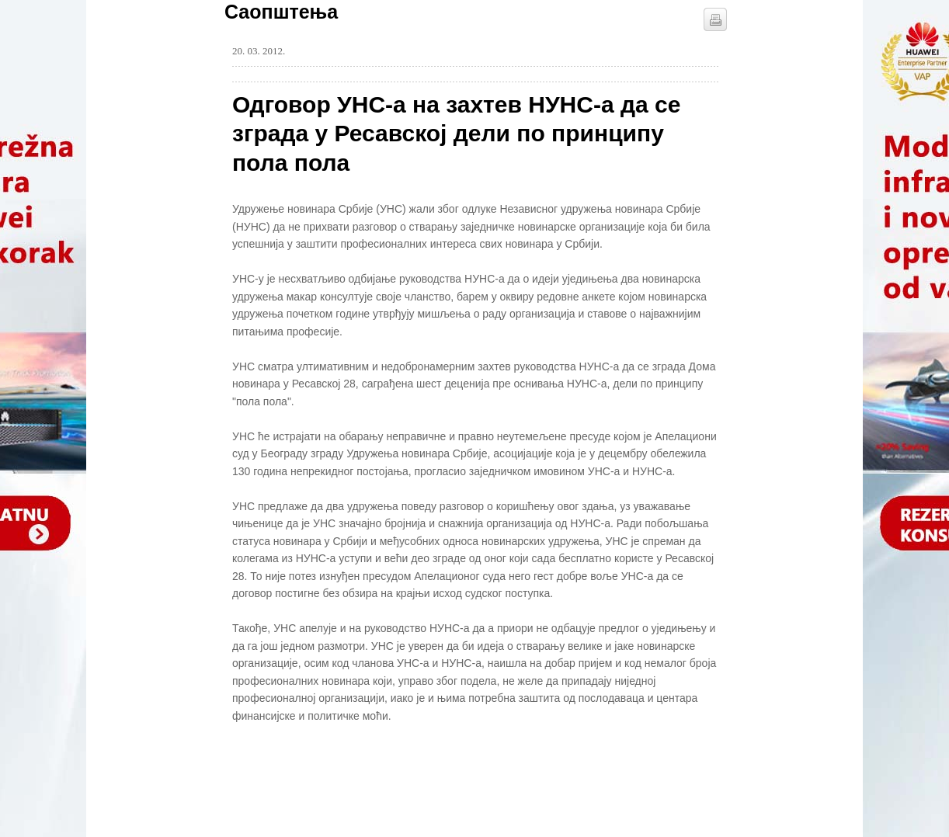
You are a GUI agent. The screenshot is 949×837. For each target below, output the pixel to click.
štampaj (715, 19)
